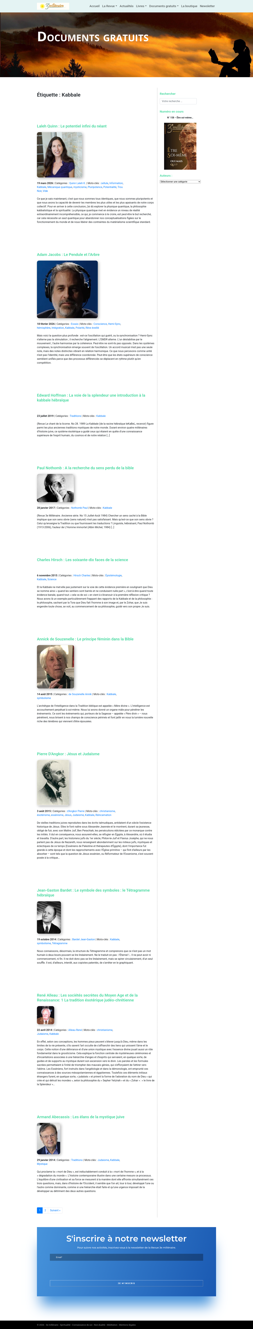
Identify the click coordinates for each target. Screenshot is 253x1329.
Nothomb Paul (79, 507)
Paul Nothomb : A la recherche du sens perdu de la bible (85, 468)
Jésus (68, 815)
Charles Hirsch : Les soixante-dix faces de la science (82, 560)
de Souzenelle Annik (80, 694)
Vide (45, 190)
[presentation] (74, 1270)
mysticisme (80, 187)
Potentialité (109, 187)
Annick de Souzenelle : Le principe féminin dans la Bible (85, 639)
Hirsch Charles (81, 575)
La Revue (108, 6)
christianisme (107, 811)
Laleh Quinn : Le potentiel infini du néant (72, 126)
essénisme (57, 815)
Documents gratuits (162, 6)
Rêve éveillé (92, 327)
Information (116, 183)
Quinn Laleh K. (77, 183)
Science (51, 579)
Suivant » (55, 1210)
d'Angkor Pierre (75, 811)
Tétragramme (59, 943)
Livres (140, 6)
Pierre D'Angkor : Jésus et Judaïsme (68, 754)
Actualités (127, 6)
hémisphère (44, 327)
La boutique (189, 6)
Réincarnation (103, 815)
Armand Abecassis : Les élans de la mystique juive (80, 1117)
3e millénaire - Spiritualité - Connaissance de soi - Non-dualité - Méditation (81, 1325)
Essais (74, 323)
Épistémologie (113, 575)
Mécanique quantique (59, 187)
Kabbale (41, 187)
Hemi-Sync (114, 323)
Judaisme (78, 815)
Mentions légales (127, 1325)
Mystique (42, 1163)
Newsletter (207, 6)
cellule (104, 183)
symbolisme (44, 698)
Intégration (58, 327)
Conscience (100, 323)
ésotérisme (43, 815)
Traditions (75, 415)
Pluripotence (95, 187)
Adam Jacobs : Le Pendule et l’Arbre (68, 254)
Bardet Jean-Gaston (83, 939)
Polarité (80, 327)
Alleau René (75, 1030)
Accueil (94, 6)
